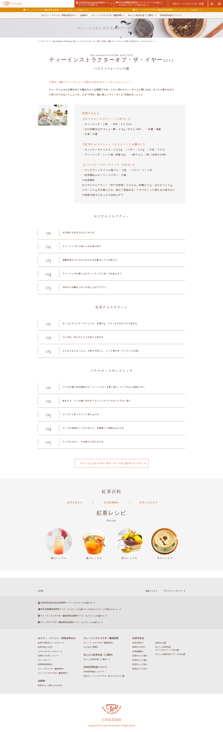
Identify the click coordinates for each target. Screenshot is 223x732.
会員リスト (151, 590)
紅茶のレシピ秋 (139, 664)
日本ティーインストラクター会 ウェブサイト (104, 675)
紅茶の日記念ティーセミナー (51, 642)
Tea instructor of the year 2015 (64, 41)
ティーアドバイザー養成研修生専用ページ (55, 9)
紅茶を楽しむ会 (45, 647)
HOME (41, 590)
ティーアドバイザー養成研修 (51, 668)
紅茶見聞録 (110, 502)
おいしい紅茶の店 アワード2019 (170, 654)
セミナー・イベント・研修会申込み (57, 15)
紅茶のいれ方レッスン (48, 655)
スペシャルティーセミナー (50, 651)
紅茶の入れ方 (147, 502)
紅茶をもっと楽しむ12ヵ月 (50, 685)
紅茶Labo (160, 642)
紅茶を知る (73, 502)
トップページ (43, 41)
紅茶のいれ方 (138, 647)
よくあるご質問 (91, 647)
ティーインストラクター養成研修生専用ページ (167, 9)
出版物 (84, 15)
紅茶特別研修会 (45, 664)
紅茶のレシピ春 (139, 655)
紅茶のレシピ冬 (139, 668)
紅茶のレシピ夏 (139, 660)
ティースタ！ (44, 660)
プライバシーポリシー (174, 590)
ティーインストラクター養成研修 (106, 15)
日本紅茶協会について (171, 15)
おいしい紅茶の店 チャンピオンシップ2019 (167, 648)
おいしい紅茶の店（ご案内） (142, 15)
